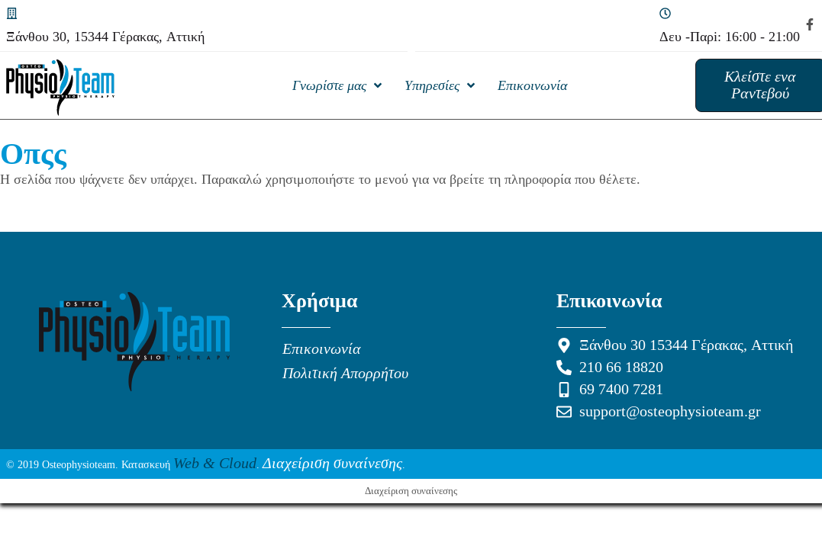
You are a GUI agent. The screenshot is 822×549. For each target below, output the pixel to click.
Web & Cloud (214, 463)
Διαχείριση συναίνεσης (332, 463)
